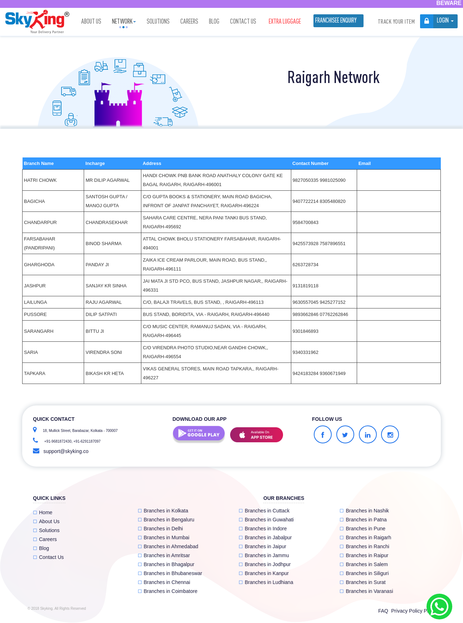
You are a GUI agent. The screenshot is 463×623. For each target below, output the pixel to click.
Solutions (158, 21)
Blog (214, 21)
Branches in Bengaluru (166, 519)
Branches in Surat (362, 582)
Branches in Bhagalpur (166, 564)
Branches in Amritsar (164, 555)
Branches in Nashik (364, 511)
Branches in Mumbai (164, 537)
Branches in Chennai (164, 582)
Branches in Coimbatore (168, 591)
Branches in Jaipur (262, 546)
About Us (91, 21)
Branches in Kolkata (163, 511)
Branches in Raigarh (365, 537)
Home (42, 512)
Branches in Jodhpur (265, 564)
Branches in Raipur (364, 555)
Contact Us (243, 21)
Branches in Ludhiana (266, 582)
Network (124, 21)
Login (443, 20)
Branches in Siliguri (364, 573)
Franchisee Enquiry (336, 20)
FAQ (383, 611)
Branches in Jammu (264, 555)
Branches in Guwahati (266, 519)
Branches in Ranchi (364, 546)
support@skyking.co (65, 451)
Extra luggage (285, 21)
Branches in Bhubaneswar (170, 573)
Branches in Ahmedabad (168, 546)
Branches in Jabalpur (265, 537)
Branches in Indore (263, 528)
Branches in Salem (364, 564)
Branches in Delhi (160, 528)
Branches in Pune (362, 528)
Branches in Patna (363, 519)
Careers (189, 21)
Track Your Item (396, 21)
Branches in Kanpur (264, 573)
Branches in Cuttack (264, 511)
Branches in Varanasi (366, 591)
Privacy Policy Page (413, 611)
